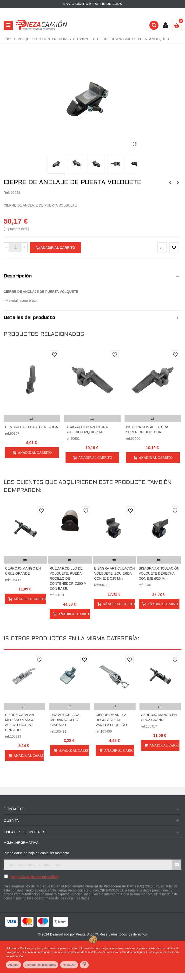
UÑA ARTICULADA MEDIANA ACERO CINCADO (64, 720)
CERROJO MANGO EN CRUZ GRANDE (23, 570)
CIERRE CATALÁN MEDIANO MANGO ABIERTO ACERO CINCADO (19, 722)
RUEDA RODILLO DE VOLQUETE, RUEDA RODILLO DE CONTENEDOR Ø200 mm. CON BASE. (70, 578)
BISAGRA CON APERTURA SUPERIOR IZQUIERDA (87, 429)
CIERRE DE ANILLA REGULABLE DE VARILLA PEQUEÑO (111, 720)
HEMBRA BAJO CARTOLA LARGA (31, 427)
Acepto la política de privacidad (34, 877)
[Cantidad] (15, 247)
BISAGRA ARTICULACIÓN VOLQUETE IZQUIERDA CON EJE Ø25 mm (114, 573)
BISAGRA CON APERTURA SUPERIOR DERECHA (147, 429)
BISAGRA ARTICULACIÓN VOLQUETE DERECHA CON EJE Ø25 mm (159, 573)
